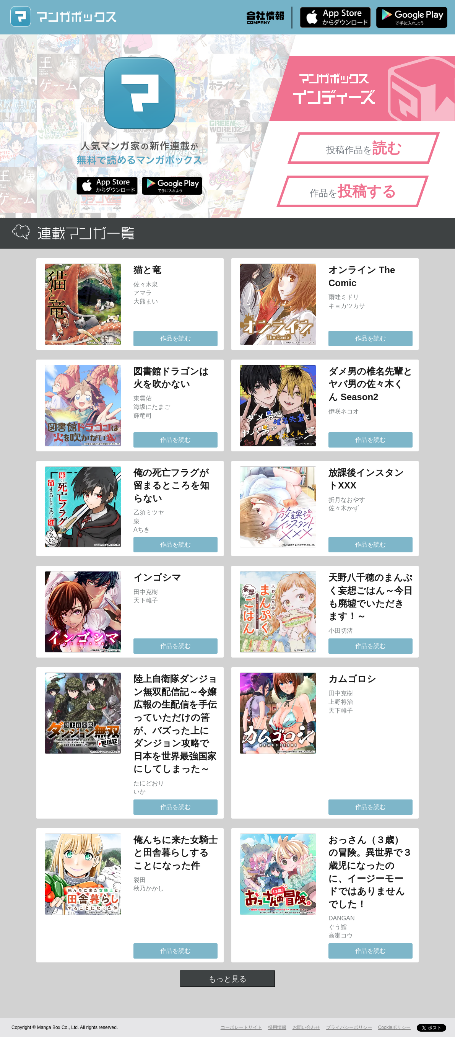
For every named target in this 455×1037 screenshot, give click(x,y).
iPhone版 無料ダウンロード (335, 17)
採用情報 (277, 1027)
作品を (353, 191)
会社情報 (265, 17)
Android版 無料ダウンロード (411, 17)
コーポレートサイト (241, 1027)
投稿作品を (364, 148)
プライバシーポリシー (349, 1027)
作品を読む (175, 338)
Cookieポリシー (394, 1027)
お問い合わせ (306, 1027)
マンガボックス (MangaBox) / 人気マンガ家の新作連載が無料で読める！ (63, 17)
